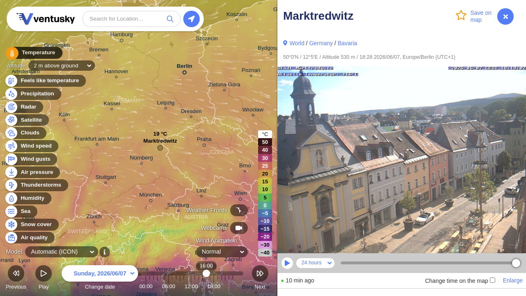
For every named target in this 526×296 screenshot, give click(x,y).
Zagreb (233, 260)
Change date (100, 278)
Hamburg (121, 35)
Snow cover (31, 225)
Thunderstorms (36, 185)
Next (260, 278)
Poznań (251, 71)
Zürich (94, 217)
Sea (20, 211)
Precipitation (32, 94)
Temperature (32, 53)
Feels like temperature (45, 81)
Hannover (116, 72)
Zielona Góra (224, 85)
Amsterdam (26, 72)
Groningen (57, 46)
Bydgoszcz (271, 49)
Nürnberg (141, 159)
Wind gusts (31, 159)
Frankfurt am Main (96, 140)
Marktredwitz (160, 143)
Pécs (275, 253)
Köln (64, 115)
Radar (24, 107)
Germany (321, 43)
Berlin (184, 67)
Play (43, 278)
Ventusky (44, 19)
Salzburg (178, 206)
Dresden (191, 112)
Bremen (98, 50)
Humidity (27, 198)
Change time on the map (460, 281)
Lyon (24, 261)
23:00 (232, 286)
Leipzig (166, 103)
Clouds (25, 133)
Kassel (112, 104)
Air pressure (32, 172)
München (150, 196)
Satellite (26, 120)
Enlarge (513, 280)
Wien (240, 194)
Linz (201, 191)
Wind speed (31, 146)
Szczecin (207, 39)
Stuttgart (105, 178)
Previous (16, 278)
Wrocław (252, 110)
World (296, 43)
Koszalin (236, 15)
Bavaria (347, 43)
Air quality (29, 238)
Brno (245, 166)
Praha (204, 140)
